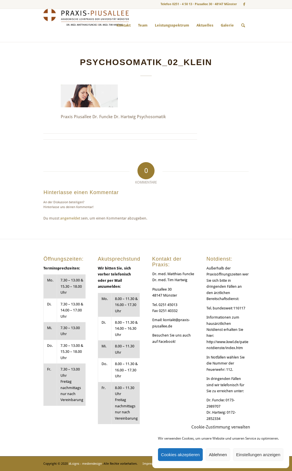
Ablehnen (218, 454)
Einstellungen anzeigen (258, 454)
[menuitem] (123, 25)
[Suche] (243, 25)
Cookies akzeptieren (180, 454)
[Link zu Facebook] (244, 4)
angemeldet (70, 218)
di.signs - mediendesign (85, 464)
